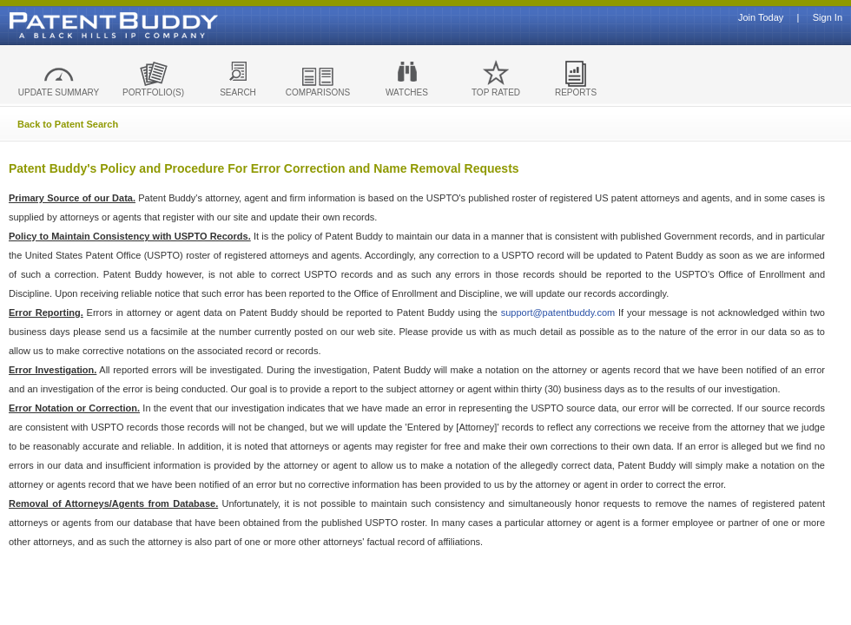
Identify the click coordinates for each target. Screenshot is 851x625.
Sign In (827, 18)
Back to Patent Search (67, 124)
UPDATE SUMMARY (59, 92)
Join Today (760, 18)
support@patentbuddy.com (558, 312)
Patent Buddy (73, 25)
